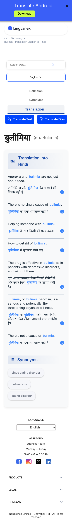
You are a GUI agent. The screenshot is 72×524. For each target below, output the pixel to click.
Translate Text (19, 119)
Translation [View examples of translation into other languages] (36, 110)
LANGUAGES (36, 419)
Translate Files (52, 119)
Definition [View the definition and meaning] (36, 91)
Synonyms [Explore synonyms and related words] (36, 99)
